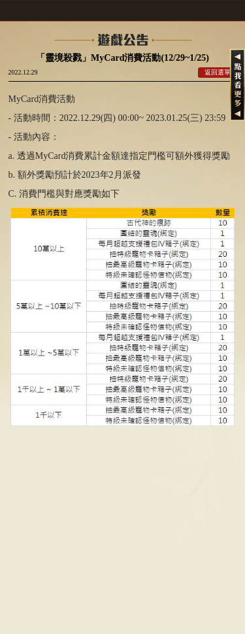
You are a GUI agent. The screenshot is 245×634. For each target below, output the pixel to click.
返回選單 (217, 72)
